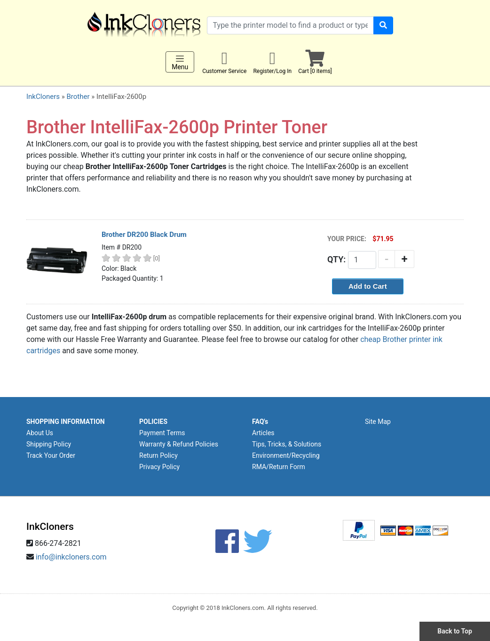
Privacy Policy (159, 467)
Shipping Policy (48, 444)
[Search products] (290, 25)
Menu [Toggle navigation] (180, 62)
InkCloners (43, 96)
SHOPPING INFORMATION (65, 421)
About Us (39, 433)
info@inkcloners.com (71, 556)
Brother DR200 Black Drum (144, 234)
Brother (77, 96)
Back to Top (454, 631)
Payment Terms (162, 433)
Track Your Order (50, 455)
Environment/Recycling (286, 455)
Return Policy (158, 455)
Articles (263, 433)
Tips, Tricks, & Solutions (286, 444)
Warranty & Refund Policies (178, 444)
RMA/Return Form (278, 467)
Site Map (378, 421)
